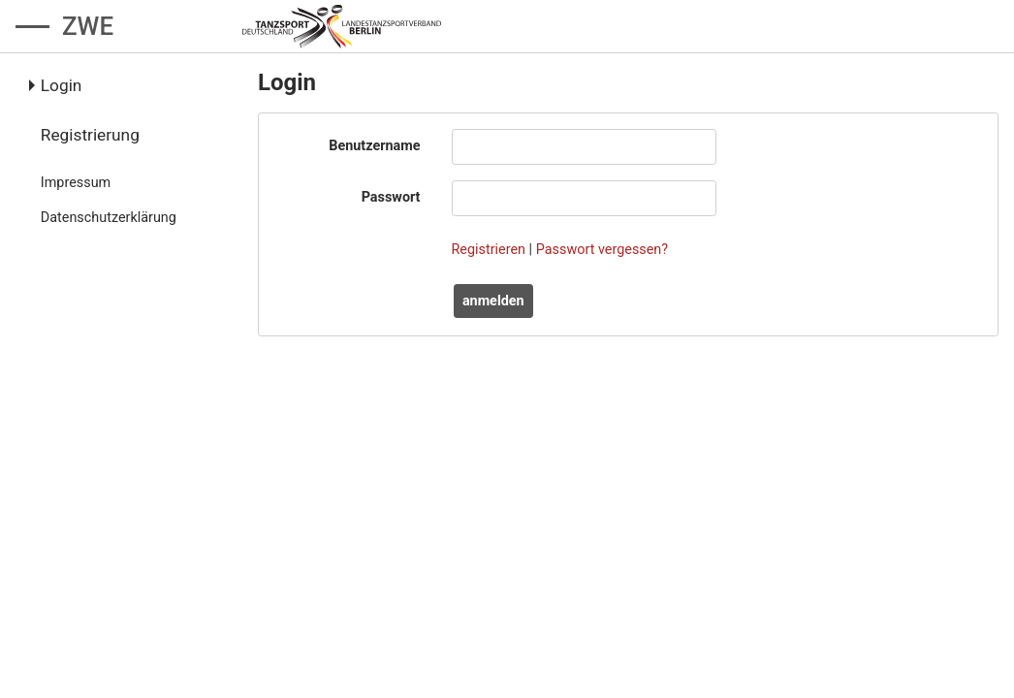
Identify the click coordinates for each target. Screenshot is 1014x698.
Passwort (391, 197)
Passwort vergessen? (602, 249)
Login (61, 85)
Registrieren (489, 249)
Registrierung (90, 134)
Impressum (76, 182)
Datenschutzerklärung (108, 217)
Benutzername (374, 146)
